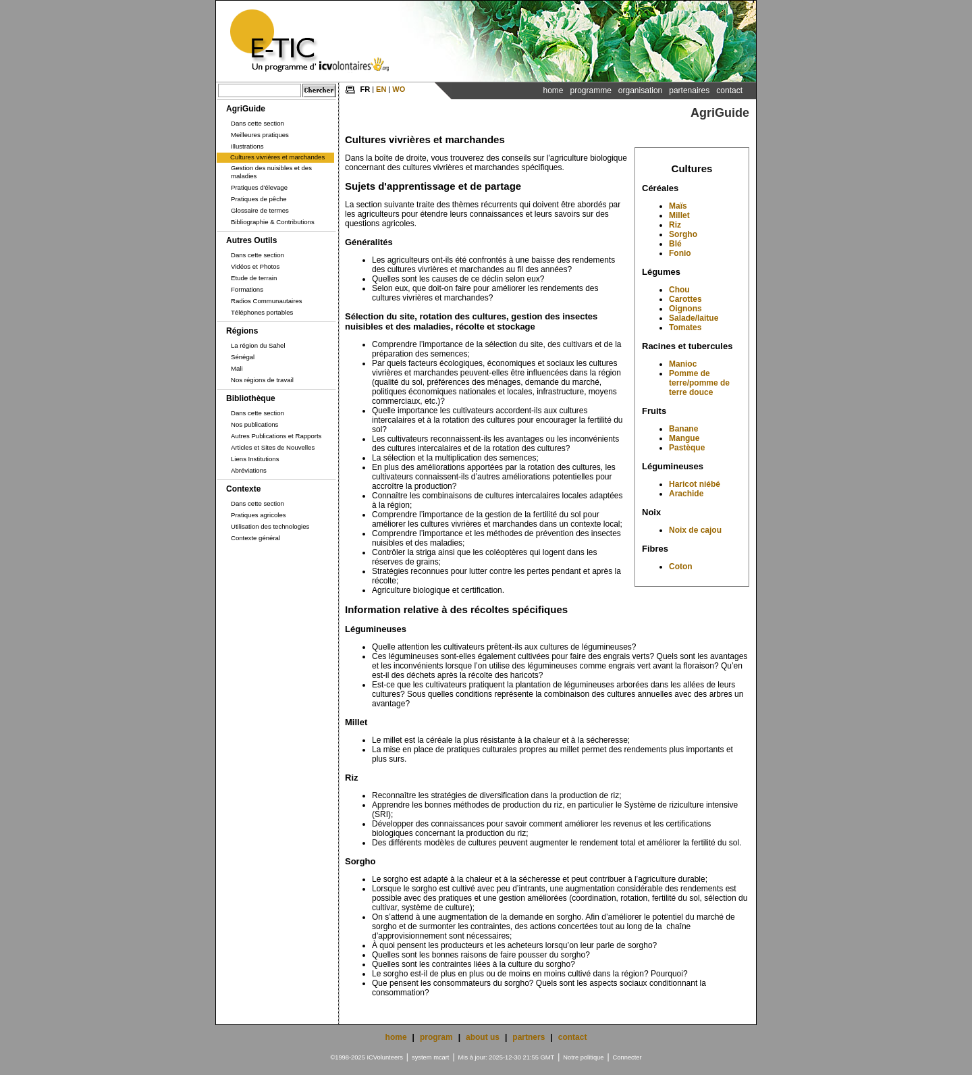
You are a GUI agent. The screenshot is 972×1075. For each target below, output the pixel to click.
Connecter (627, 1057)
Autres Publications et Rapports (276, 436)
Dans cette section (257, 123)
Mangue (684, 438)
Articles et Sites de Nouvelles (273, 447)
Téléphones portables (262, 312)
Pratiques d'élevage (259, 187)
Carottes (685, 299)
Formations (247, 289)
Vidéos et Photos (255, 266)
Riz (675, 225)
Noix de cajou (695, 530)
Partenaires (689, 90)
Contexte (243, 489)
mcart (441, 1057)
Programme (590, 90)
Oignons (685, 308)
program (436, 1037)
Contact (729, 90)
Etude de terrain (254, 278)
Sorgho (683, 234)
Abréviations (249, 470)
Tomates (685, 327)
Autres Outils (251, 240)
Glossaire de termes (260, 210)
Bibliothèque (250, 398)
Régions (242, 331)
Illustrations (247, 146)
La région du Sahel (258, 345)
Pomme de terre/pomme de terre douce (699, 383)
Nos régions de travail (262, 380)
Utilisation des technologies (270, 526)
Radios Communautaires (266, 301)
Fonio (680, 253)
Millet (679, 215)
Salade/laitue (693, 318)
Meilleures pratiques (260, 134)
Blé (675, 243)
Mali (237, 368)
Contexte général (255, 538)
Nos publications (254, 424)
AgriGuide (245, 108)
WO (398, 89)
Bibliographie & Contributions (273, 222)
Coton (681, 566)
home (396, 1037)
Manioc (683, 364)
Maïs (678, 206)
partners (528, 1037)
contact (572, 1037)
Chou (679, 289)
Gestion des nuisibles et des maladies (271, 172)
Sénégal (242, 357)
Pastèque (687, 447)
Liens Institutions (255, 459)
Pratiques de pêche (259, 199)
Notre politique (583, 1057)
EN (381, 89)
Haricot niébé (694, 484)
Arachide (686, 493)
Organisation (640, 90)
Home (553, 90)
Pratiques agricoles (258, 515)
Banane (683, 429)
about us (483, 1037)
